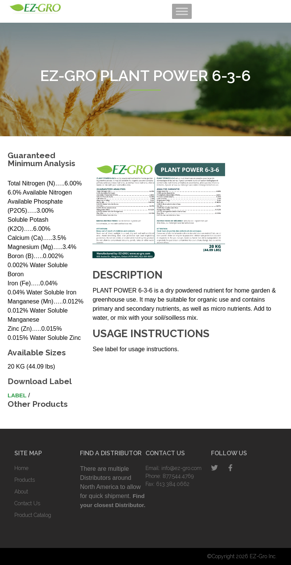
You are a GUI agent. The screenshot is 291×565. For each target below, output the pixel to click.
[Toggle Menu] (182, 11)
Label (17, 395)
